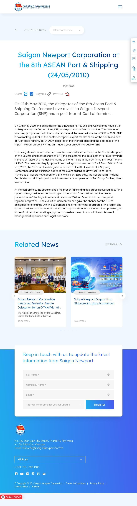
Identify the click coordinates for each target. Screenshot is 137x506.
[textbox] (67, 30)
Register (99, 404)
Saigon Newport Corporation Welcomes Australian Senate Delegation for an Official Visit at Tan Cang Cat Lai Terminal (38, 303)
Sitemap (36, 486)
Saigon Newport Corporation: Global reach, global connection (94, 301)
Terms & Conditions (76, 483)
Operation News (31, 292)
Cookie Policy (21, 486)
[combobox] (66, 30)
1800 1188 (33, 467)
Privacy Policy (97, 483)
